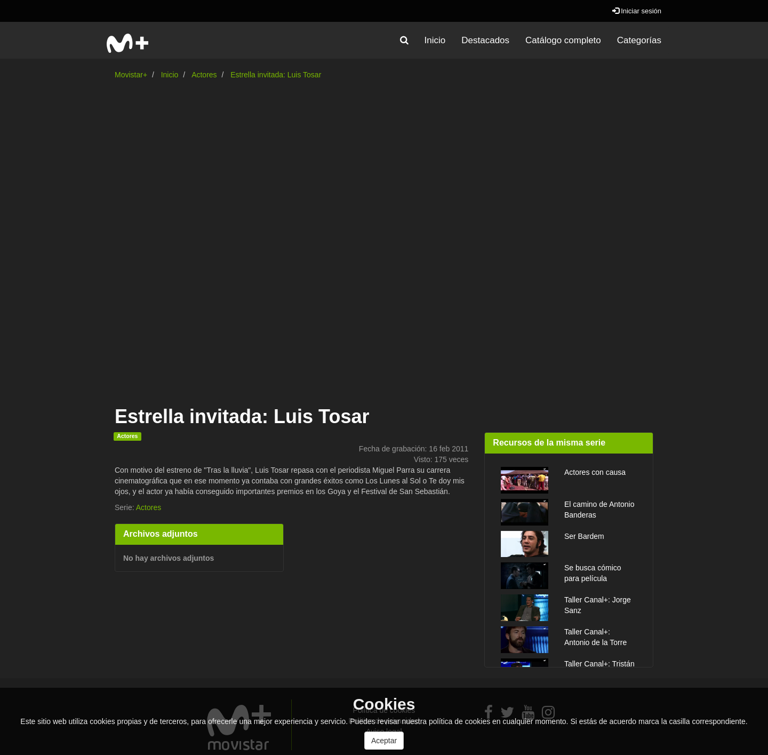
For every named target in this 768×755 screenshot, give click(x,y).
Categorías (639, 40)
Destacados (485, 40)
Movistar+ (131, 74)
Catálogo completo (563, 40)
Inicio (435, 40)
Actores (204, 74)
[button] (404, 40)
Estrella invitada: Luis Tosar (275, 74)
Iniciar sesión (636, 11)
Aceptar (384, 740)
